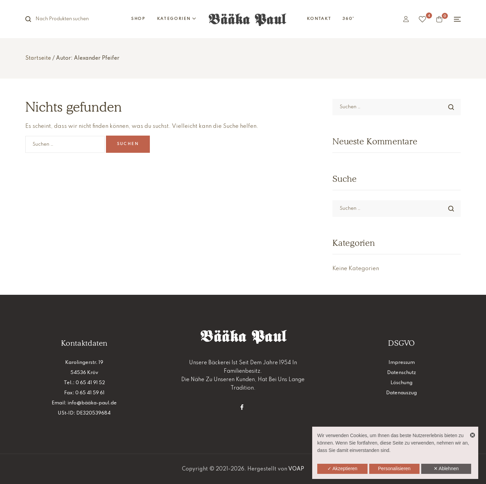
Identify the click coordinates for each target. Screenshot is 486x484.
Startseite (38, 58)
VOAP (296, 469)
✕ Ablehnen (446, 468)
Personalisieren (394, 468)
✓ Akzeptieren (342, 468)
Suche (32, 19)
